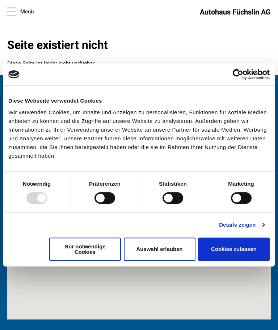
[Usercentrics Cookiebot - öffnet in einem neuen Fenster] (238, 74)
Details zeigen (237, 225)
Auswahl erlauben (159, 249)
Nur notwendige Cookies (84, 249)
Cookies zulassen (234, 249)
